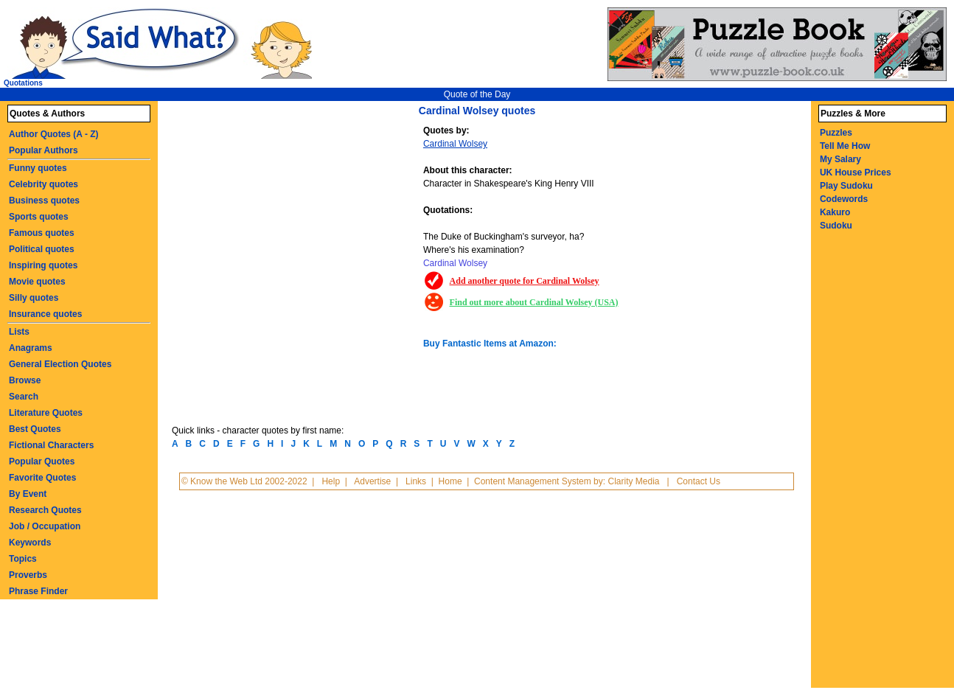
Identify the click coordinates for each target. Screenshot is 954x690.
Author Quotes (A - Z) (54, 134)
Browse (25, 380)
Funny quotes (38, 168)
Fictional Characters (51, 445)
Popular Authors (43, 150)
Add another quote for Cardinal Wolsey (524, 281)
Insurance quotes (45, 314)
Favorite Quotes (42, 478)
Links (415, 481)
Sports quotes (39, 217)
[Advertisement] (299, 234)
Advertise (372, 481)
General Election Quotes (60, 364)
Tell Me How (845, 146)
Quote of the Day (477, 94)
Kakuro (835, 212)
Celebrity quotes (43, 184)
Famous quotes (41, 233)
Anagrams (30, 348)
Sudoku (836, 225)
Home (450, 481)
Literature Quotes (46, 413)
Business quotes (44, 200)
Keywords (30, 542)
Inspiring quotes (43, 265)
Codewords (844, 199)
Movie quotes (37, 281)
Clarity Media (633, 481)
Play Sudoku (846, 186)
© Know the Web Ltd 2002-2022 (244, 481)
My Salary (840, 159)
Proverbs (28, 575)
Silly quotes (33, 298)
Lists (19, 332)
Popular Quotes (41, 461)
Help (330, 481)
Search (23, 396)
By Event (27, 494)
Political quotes (41, 249)
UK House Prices (855, 172)
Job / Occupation (44, 526)
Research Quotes (45, 510)
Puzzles (836, 133)
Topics (23, 559)
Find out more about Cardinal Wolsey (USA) (534, 302)
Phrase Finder (38, 591)
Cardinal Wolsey (455, 144)
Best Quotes (35, 429)
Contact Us (698, 481)
